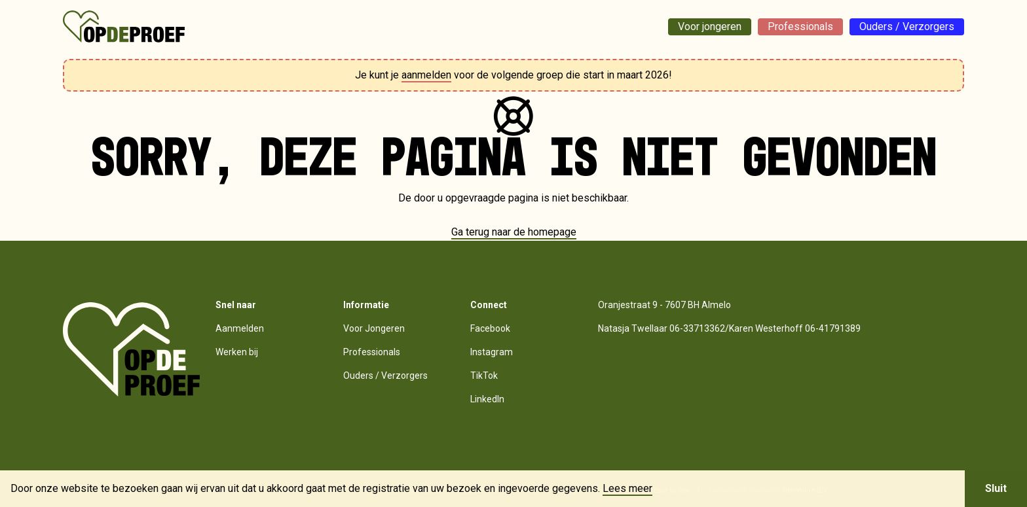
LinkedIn (487, 399)
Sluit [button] (996, 488)
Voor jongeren (709, 26)
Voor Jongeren (374, 328)
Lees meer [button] (627, 489)
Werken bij (236, 352)
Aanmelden (239, 328)
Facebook (490, 328)
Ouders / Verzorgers (906, 26)
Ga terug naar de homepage (513, 232)
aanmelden (426, 75)
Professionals (800, 26)
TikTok (484, 375)
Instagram (491, 352)
